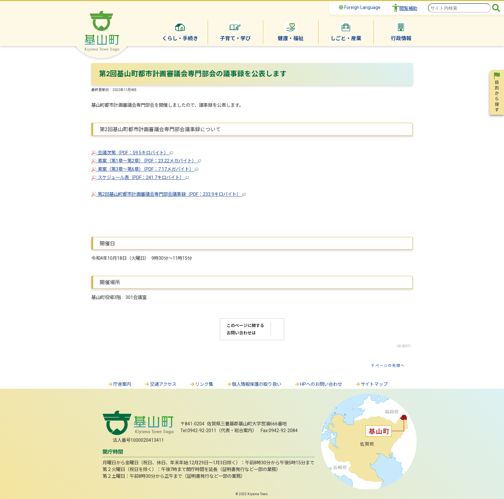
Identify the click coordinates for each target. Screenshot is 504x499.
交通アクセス (160, 384)
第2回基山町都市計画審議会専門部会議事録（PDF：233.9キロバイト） (168, 194)
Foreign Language (360, 7)
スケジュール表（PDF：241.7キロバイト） (140, 177)
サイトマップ (371, 384)
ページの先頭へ (390, 365)
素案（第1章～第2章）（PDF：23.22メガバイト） (146, 161)
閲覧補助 (408, 8)
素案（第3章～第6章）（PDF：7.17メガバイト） (144, 169)
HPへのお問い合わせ (318, 384)
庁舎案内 (119, 384)
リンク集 (201, 384)
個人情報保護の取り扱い (253, 384)
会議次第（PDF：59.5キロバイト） (132, 153)
